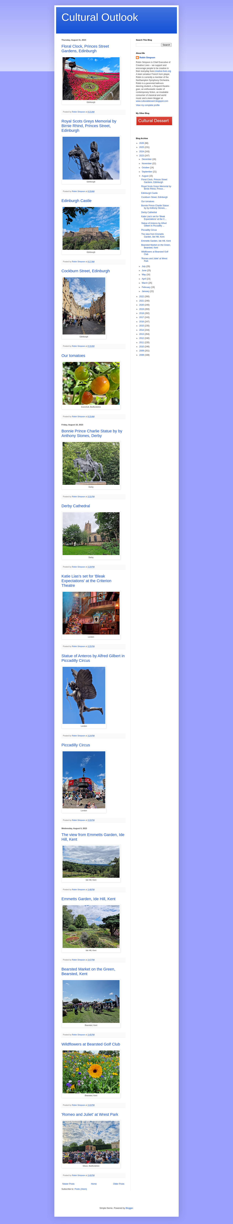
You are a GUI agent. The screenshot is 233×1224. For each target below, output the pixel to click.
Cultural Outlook (99, 17)
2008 (142, 355)
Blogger (129, 1208)
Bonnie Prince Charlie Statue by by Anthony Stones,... (155, 206)
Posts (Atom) (80, 1189)
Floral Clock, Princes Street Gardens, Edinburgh (85, 48)
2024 (142, 151)
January (146, 291)
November (147, 163)
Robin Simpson (147, 57)
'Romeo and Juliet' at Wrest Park (89, 1114)
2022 (142, 296)
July (144, 266)
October (146, 167)
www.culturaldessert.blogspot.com (152, 101)
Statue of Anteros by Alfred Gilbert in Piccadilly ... (154, 224)
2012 (142, 338)
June (144, 270)
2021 (142, 301)
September (147, 171)
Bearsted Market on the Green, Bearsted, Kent (156, 246)
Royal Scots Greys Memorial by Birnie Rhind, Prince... (156, 187)
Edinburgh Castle (76, 200)
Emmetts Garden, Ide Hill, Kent (88, 899)
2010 (142, 346)
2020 (142, 305)
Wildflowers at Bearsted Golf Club (90, 1044)
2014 (142, 330)
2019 (142, 309)
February (146, 287)
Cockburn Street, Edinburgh (85, 271)
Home (94, 1184)
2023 (142, 155)
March (145, 283)
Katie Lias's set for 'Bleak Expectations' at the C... (153, 217)
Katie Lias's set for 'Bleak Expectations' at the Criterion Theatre (86, 581)
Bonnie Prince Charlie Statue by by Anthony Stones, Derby (91, 433)
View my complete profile (148, 105)
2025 (142, 147)
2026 (142, 143)
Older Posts (118, 1184)
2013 (142, 334)
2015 (142, 325)
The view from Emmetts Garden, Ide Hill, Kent (152, 235)
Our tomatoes (73, 355)
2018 (142, 313)
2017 (142, 317)
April (144, 279)
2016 (142, 321)
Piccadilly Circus (75, 745)
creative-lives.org (163, 71)
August (145, 176)
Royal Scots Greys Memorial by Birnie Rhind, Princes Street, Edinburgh (88, 126)
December (147, 159)
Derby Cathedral (75, 506)
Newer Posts (68, 1184)
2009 (142, 350)
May (144, 274)
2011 (142, 342)
